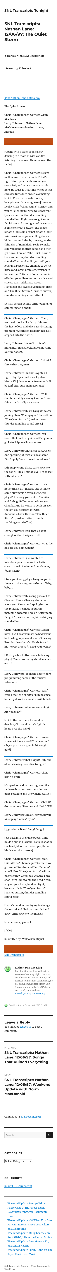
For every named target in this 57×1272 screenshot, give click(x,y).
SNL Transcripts (14, 954)
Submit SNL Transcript (18, 1185)
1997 (45, 1005)
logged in (25, 1026)
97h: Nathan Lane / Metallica (22, 97)
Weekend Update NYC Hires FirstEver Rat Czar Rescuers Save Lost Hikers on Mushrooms (29, 1224)
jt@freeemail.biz (31, 1116)
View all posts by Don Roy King (30, 993)
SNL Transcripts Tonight (26, 10)
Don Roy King (15, 1005)
